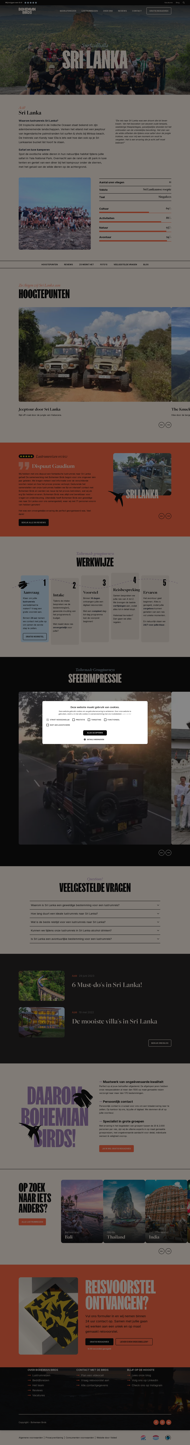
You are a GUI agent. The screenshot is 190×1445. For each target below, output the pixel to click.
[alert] (95, 722)
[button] (95, 739)
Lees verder (126, 714)
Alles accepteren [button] (95, 733)
